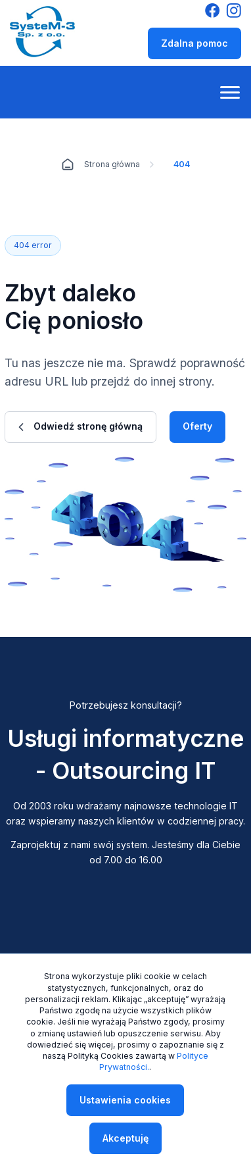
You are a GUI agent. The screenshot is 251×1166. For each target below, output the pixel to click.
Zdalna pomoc (194, 43)
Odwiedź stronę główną (80, 426)
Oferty (197, 426)
